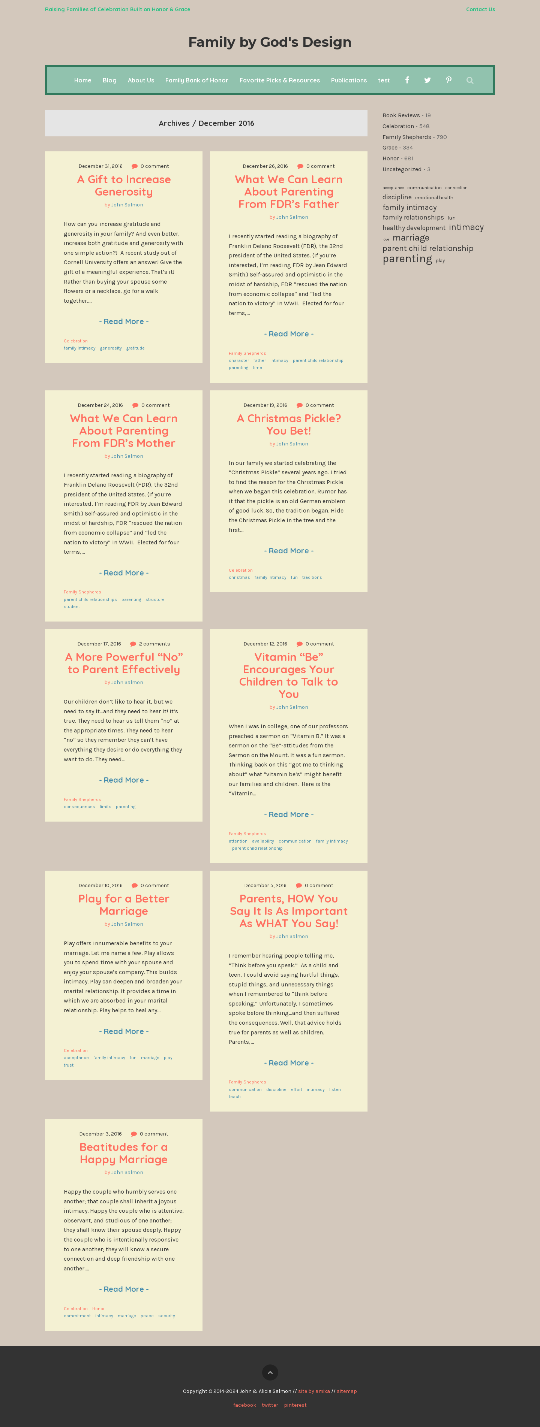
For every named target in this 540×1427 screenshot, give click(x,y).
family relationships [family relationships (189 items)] (413, 217)
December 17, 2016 (99, 644)
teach (235, 1096)
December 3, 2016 (100, 1134)
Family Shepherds (247, 353)
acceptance (76, 1057)
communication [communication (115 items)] (424, 187)
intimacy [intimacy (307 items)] (466, 227)
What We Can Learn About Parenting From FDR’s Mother (125, 430)
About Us (141, 80)
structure (155, 599)
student (72, 606)
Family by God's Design (270, 42)
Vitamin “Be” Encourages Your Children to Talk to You (290, 675)
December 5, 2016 (265, 885)
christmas (239, 577)
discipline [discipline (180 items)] (397, 197)
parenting (238, 367)
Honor (98, 1308)
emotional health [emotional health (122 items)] (434, 197)
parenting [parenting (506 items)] (407, 259)
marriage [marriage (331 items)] (411, 238)
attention (238, 841)
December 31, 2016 (100, 166)
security (166, 1315)
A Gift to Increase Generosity (125, 185)
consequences (79, 806)
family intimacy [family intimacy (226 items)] (409, 207)
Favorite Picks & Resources (280, 80)
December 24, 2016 (100, 405)
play (168, 1057)
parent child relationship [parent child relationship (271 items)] (428, 248)
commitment (77, 1315)
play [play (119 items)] (440, 260)
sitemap (347, 1391)
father (260, 360)
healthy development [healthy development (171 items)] (414, 228)
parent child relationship (318, 360)
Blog (110, 80)
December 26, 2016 (265, 166)
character (239, 360)
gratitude (135, 348)
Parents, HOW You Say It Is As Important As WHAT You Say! (290, 910)
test (384, 80)
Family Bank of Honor (196, 80)
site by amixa (314, 1391)
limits (105, 806)
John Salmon (127, 205)
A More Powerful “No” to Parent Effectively (125, 663)
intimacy (279, 360)
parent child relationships (90, 599)
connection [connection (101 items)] (456, 187)
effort (296, 1089)
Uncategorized (402, 169)
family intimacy (80, 348)
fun (294, 577)
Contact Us (480, 9)
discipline (276, 1089)
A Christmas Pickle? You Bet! (290, 424)
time (257, 367)
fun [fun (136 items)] (451, 217)
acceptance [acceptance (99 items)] (393, 187)
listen (335, 1089)
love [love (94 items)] (385, 239)
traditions (312, 577)
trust (69, 1065)
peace (147, 1315)
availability (263, 841)
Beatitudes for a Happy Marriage (125, 1153)
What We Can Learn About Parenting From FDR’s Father (290, 191)
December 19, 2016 (265, 405)
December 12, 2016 (265, 644)
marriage (150, 1057)
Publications (349, 80)
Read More (124, 321)
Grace (390, 147)
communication (295, 841)
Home (83, 80)
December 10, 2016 (100, 885)
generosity (111, 348)
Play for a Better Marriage (125, 904)
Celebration (76, 341)
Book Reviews (401, 115)
